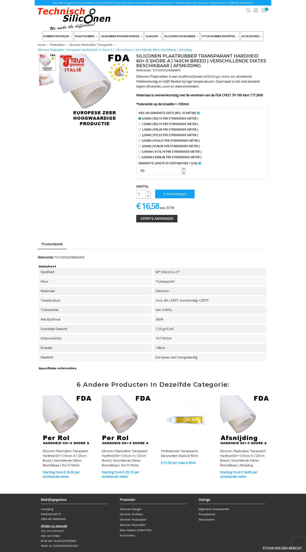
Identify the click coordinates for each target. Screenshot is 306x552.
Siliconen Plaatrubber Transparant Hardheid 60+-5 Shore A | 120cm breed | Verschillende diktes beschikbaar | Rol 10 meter (124, 458)
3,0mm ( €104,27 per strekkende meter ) (169, 140)
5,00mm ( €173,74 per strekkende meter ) (169, 151)
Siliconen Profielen (131, 514)
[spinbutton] (162, 171)
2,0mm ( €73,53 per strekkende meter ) (168, 135)
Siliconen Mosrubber (133, 525)
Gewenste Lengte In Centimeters (167, 163)
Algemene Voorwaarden (214, 509)
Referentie (45, 257)
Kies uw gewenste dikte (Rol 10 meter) (167, 113)
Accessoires (127, 535)
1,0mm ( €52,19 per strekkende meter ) (168, 124)
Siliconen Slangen (131, 509)
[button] (183, 169)
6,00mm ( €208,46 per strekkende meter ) (169, 157)
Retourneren (207, 519)
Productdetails (52, 244)
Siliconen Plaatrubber (133, 519)
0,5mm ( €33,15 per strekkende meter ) (168, 118)
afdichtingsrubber (216, 76)
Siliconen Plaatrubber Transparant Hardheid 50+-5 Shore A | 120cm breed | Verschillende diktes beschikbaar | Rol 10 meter (65, 458)
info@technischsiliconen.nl (158, 3)
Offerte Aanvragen (156, 218)
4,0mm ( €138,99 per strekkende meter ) (169, 146)
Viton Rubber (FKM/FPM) (135, 530)
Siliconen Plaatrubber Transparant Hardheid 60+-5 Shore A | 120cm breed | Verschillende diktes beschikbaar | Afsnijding (243, 458)
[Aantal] (141, 194)
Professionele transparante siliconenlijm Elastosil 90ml (179, 453)
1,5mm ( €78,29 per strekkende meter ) (168, 129)
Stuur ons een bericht (282, 548)
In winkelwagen (175, 194)
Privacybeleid (207, 514)
